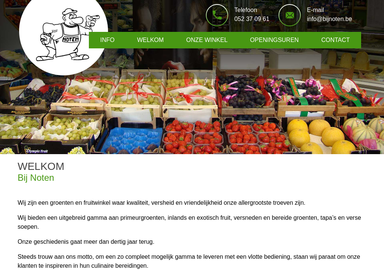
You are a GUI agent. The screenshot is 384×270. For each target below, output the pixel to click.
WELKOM (150, 40)
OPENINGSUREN (274, 40)
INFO (107, 40)
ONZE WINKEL (207, 40)
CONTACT (335, 40)
